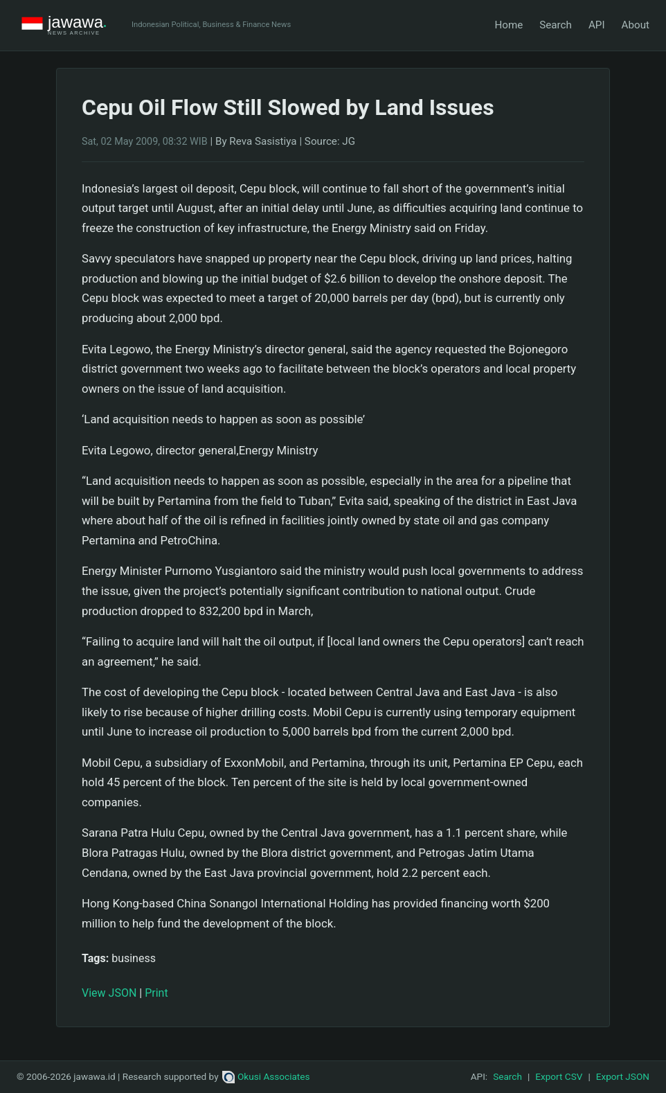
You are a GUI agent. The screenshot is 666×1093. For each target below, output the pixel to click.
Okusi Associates (266, 1076)
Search (555, 25)
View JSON (109, 992)
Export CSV (558, 1076)
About (635, 25)
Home (508, 25)
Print (156, 992)
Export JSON (622, 1076)
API (596, 25)
